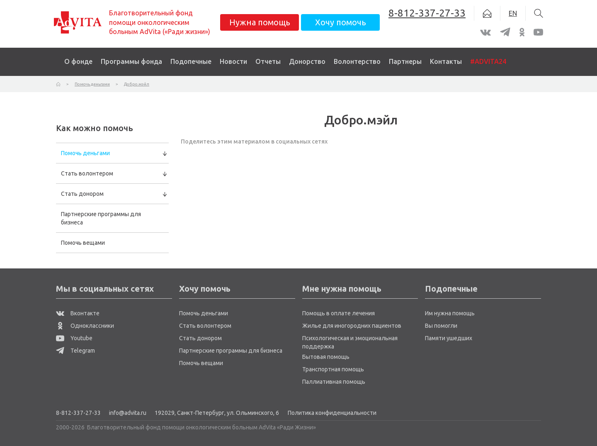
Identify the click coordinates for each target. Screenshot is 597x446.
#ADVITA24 (488, 61)
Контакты (446, 61)
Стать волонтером (87, 173)
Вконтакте (78, 313)
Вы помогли (441, 325)
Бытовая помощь (325, 356)
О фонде (78, 61)
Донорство (307, 61)
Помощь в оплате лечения (338, 313)
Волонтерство (357, 61)
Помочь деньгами (85, 153)
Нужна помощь (259, 22)
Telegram (75, 350)
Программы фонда (131, 61)
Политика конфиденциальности (332, 412)
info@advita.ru (127, 412)
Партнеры (405, 61)
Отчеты (268, 61)
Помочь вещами (83, 242)
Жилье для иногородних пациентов (351, 325)
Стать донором (82, 193)
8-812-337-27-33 (78, 412)
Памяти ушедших (448, 338)
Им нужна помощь (450, 313)
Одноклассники (85, 325)
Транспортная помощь (333, 369)
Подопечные (190, 61)
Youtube (74, 338)
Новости (233, 61)
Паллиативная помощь (333, 381)
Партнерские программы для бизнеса (101, 218)
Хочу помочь (340, 22)
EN (513, 13)
